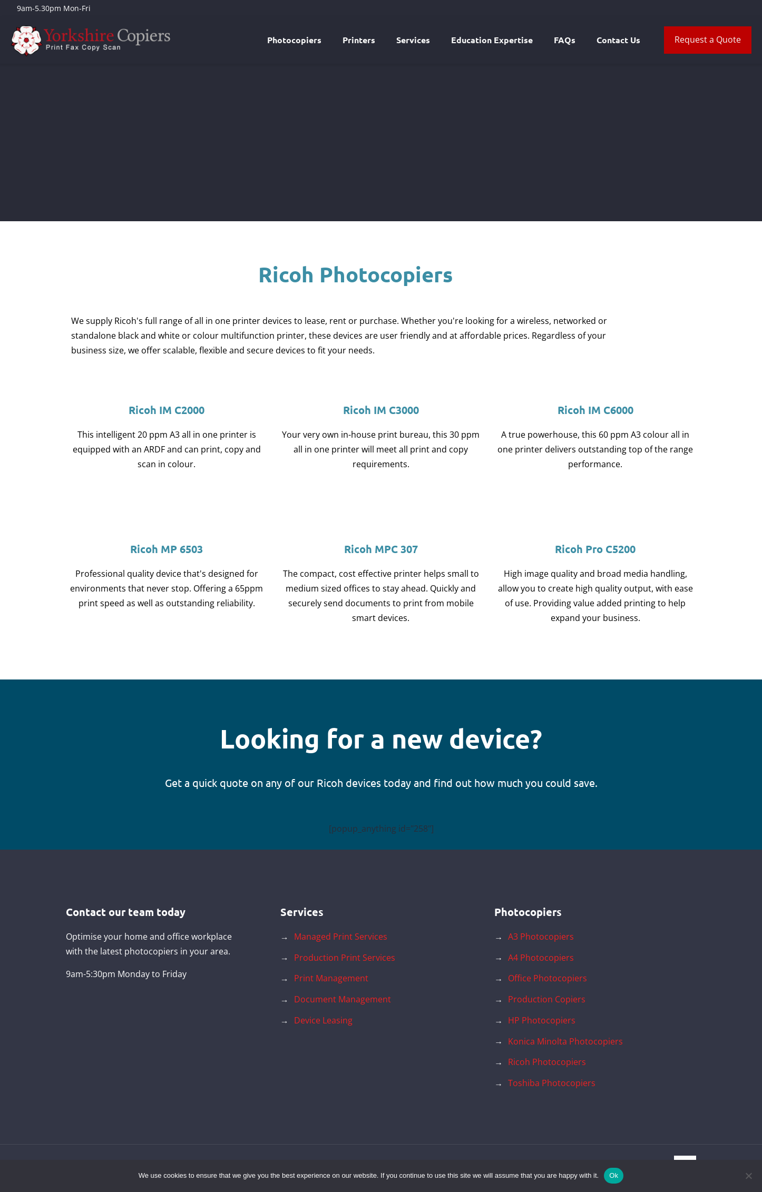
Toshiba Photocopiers (551, 1083)
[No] (749, 1175)
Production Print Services (344, 957)
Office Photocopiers (547, 978)
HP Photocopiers (541, 1020)
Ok (613, 1175)
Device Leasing (323, 1020)
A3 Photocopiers (541, 936)
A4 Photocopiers (541, 957)
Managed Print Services (340, 936)
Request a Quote (708, 39)
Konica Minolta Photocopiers (565, 1041)
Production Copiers (546, 999)
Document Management (342, 999)
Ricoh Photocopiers (547, 1062)
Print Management (331, 978)
